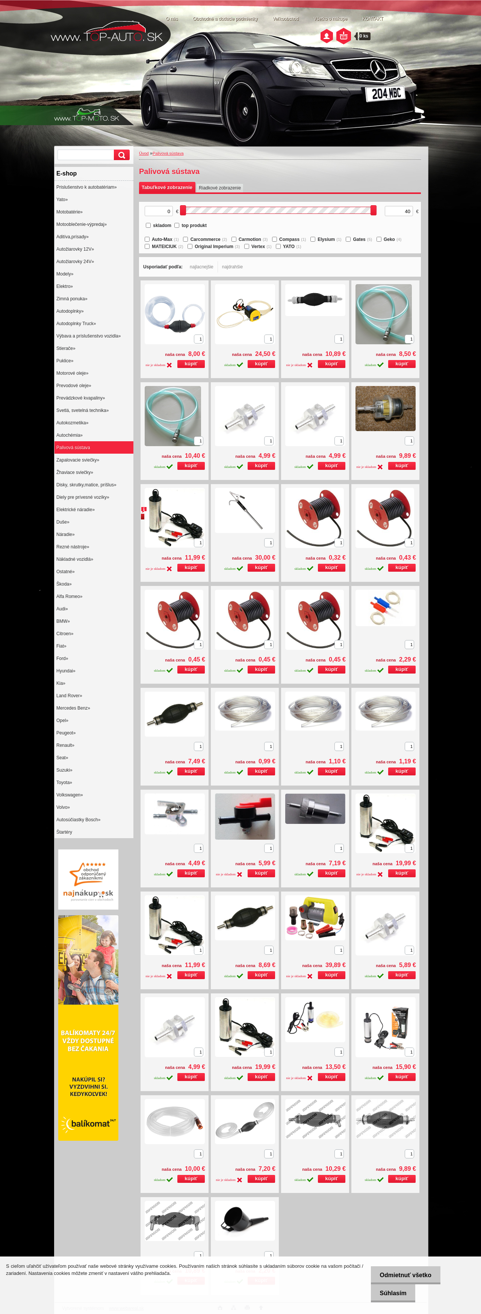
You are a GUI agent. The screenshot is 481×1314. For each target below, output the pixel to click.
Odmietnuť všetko (404, 1275)
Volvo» (63, 807)
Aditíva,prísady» (72, 236)
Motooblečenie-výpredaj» (81, 224)
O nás (172, 18)
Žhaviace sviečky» (74, 472)
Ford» (62, 658)
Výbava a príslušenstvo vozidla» (88, 336)
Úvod (144, 153)
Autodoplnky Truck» (76, 323)
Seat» (62, 757)
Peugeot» (66, 733)
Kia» (60, 683)
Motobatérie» (69, 212)
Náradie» (65, 534)
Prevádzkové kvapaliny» (80, 398)
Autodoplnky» (70, 311)
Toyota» (64, 782)
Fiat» (61, 646)
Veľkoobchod (285, 18)
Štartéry (64, 832)
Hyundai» (66, 671)
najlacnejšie (201, 266)
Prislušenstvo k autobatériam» (86, 187)
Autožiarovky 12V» (75, 249)
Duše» (63, 522)
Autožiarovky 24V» (75, 261)
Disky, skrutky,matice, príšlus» (86, 484)
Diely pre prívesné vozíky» (82, 497)
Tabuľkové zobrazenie (167, 187)
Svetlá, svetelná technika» (82, 410)
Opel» (62, 720)
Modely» (64, 274)
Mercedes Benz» (73, 708)
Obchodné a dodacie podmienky (225, 18)
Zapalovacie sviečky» (77, 460)
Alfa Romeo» (69, 596)
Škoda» (64, 584)
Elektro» (64, 286)
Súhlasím (392, 1293)
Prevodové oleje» (73, 385)
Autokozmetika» (72, 422)
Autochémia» (69, 435)
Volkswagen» (69, 795)
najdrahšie (232, 266)
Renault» (65, 745)
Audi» (62, 609)
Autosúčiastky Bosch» (78, 819)
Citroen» (64, 633)
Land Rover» (69, 695)
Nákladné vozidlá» (74, 559)
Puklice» (64, 360)
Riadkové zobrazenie (220, 188)
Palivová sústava (73, 447)
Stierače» (66, 348)
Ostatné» (65, 571)
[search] (120, 155)
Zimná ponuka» (72, 298)
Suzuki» (64, 770)
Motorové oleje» (72, 373)
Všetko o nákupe (330, 18)
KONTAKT (372, 18)
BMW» (63, 621)
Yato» (62, 199)
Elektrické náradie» (75, 509)
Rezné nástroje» (72, 547)
